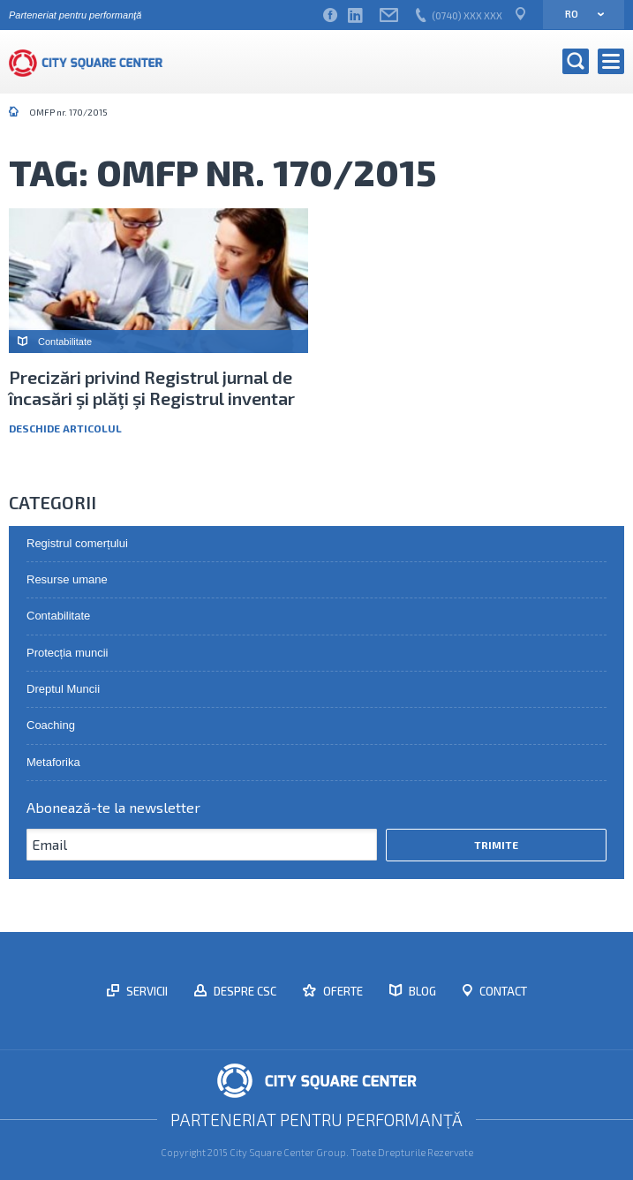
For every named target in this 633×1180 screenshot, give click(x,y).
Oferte (341, 991)
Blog (421, 991)
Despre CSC (243, 991)
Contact (502, 991)
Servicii (146, 991)
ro (578, 13)
